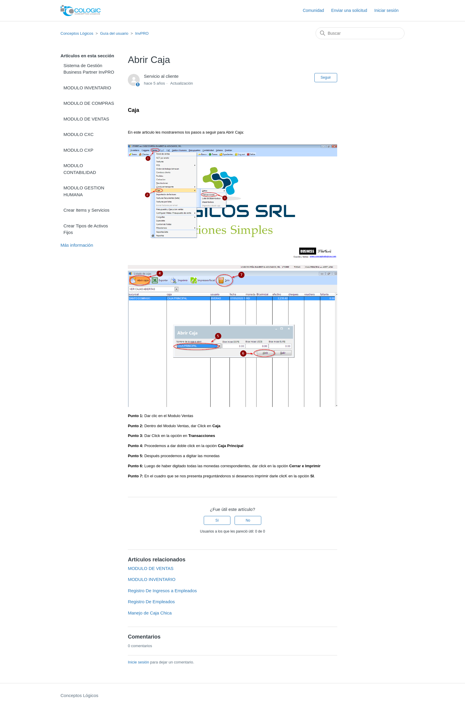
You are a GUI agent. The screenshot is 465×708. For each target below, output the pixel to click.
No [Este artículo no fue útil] (248, 520)
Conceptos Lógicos (76, 33)
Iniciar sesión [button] (386, 10)
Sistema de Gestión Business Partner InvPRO (88, 69)
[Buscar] (360, 33)
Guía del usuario (114, 33)
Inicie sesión (138, 662)
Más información (76, 245)
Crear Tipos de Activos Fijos (85, 229)
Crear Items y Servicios (86, 210)
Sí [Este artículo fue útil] (217, 520)
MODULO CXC (78, 134)
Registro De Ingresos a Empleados (162, 590)
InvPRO (142, 33)
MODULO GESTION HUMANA (83, 191)
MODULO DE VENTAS (86, 118)
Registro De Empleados (151, 601)
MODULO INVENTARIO (87, 87)
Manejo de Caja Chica (150, 612)
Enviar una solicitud (349, 10)
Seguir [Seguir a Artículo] (326, 77)
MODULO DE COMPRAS (88, 103)
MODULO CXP (78, 150)
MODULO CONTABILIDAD (79, 169)
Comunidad (313, 10)
